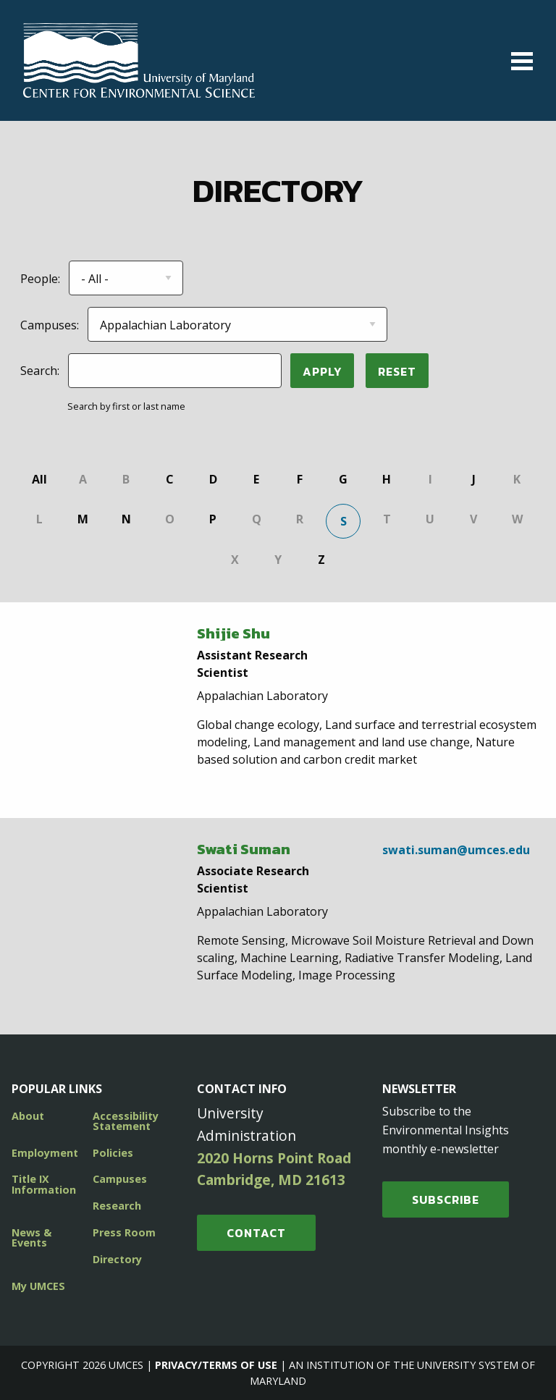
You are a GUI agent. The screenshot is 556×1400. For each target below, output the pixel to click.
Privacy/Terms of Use (216, 1365)
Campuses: (49, 325)
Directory (117, 1259)
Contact (256, 1232)
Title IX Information (44, 1184)
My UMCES (38, 1286)
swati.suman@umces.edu (456, 850)
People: (40, 279)
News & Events (31, 1237)
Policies (113, 1153)
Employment (45, 1153)
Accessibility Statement (126, 1121)
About (28, 1116)
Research (117, 1206)
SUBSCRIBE (445, 1199)
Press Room (124, 1232)
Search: (39, 371)
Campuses (120, 1179)
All (39, 479)
